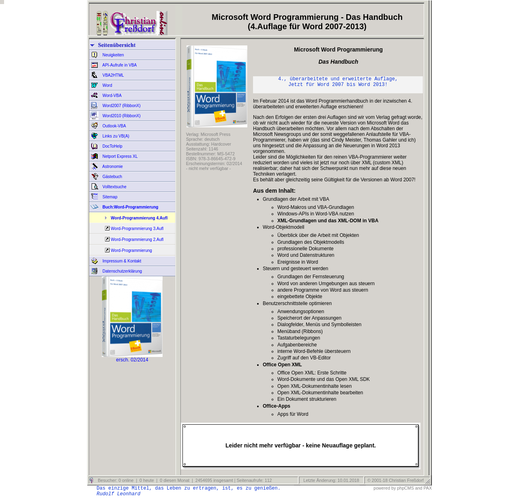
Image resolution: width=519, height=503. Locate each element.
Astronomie (112, 166)
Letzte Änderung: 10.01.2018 (330, 484)
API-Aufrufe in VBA (119, 65)
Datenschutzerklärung (121, 271)
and (419, 491)
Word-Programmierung (131, 250)
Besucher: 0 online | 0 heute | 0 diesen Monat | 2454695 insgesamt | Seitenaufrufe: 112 (184, 484)
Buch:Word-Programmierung (129, 207)
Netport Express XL (119, 156)
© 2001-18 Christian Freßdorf (395, 484)
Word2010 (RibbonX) (121, 116)
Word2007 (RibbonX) (121, 105)
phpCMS (405, 491)
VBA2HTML (112, 75)
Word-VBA (111, 95)
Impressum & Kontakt (121, 261)
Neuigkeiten (112, 55)
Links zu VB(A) (115, 136)
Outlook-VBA (113, 126)
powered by (384, 491)
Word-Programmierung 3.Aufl (137, 228)
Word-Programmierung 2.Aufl (137, 239)
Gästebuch (111, 176)
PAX (427, 491)
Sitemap (109, 197)
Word (106, 85)
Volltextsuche (114, 187)
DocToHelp (111, 146)
